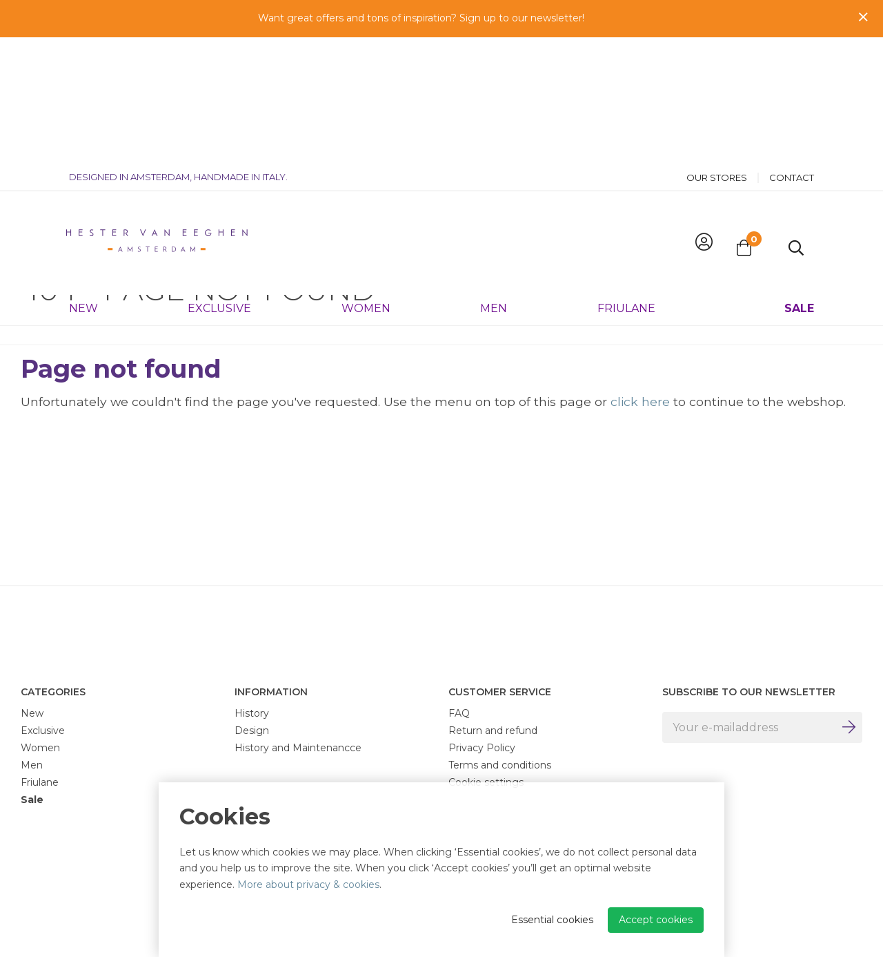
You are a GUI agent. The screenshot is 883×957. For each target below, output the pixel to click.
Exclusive (219, 182)
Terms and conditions (499, 765)
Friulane (626, 182)
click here (640, 401)
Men (493, 182)
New (83, 182)
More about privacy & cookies (308, 884)
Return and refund (492, 730)
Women (365, 182)
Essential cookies (552, 920)
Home (35, 235)
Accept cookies (656, 920)
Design (252, 730)
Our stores (716, 52)
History (252, 713)
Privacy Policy (481, 748)
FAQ (459, 713)
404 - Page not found (111, 235)
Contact (791, 52)
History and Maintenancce (298, 748)
